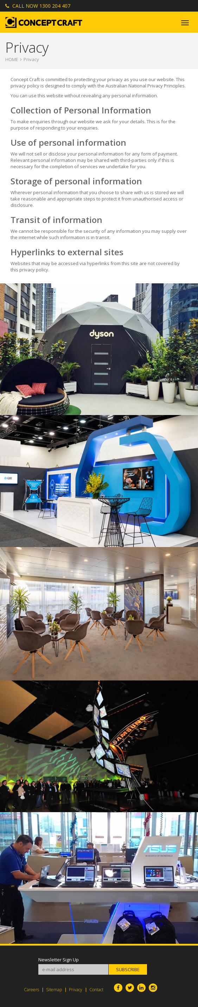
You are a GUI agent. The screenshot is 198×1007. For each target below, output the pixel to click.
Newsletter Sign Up (58, 959)
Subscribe (128, 969)
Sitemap (54, 990)
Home (11, 59)
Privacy (75, 990)
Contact (96, 990)
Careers (31, 990)
